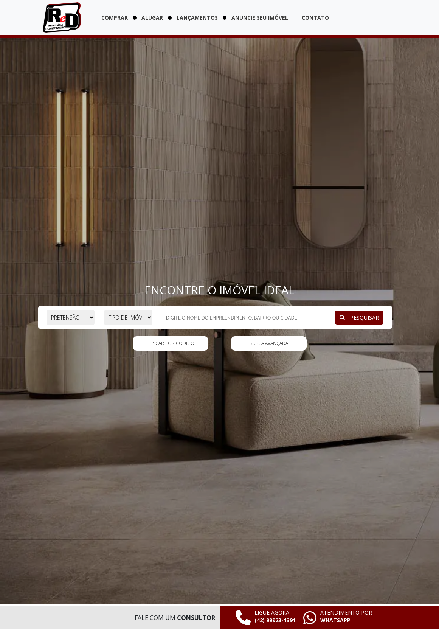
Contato (315, 17)
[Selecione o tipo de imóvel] (128, 317)
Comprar (114, 17)
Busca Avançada (269, 343)
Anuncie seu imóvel (259, 17)
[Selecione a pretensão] (71, 317)
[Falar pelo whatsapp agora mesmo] (337, 617)
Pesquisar (359, 317)
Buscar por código (170, 343)
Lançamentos (197, 17)
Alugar (152, 17)
